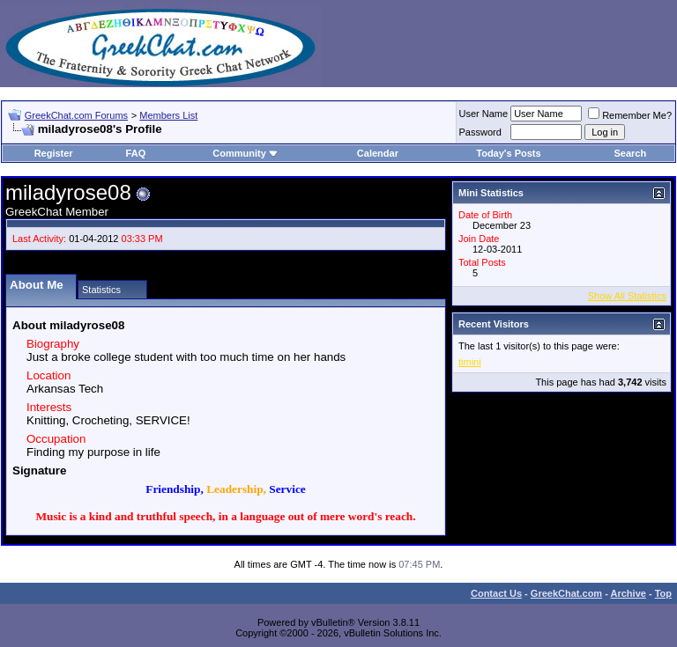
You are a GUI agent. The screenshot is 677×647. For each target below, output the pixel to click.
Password (480, 132)
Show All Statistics (627, 295)
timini (469, 362)
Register (53, 153)
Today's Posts (508, 153)
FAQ (136, 153)
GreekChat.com (566, 593)
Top (663, 593)
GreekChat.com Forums (76, 115)
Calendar (377, 153)
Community (245, 153)
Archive (628, 593)
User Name (484, 113)
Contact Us (496, 593)
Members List (168, 115)
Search (630, 153)
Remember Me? (630, 115)
